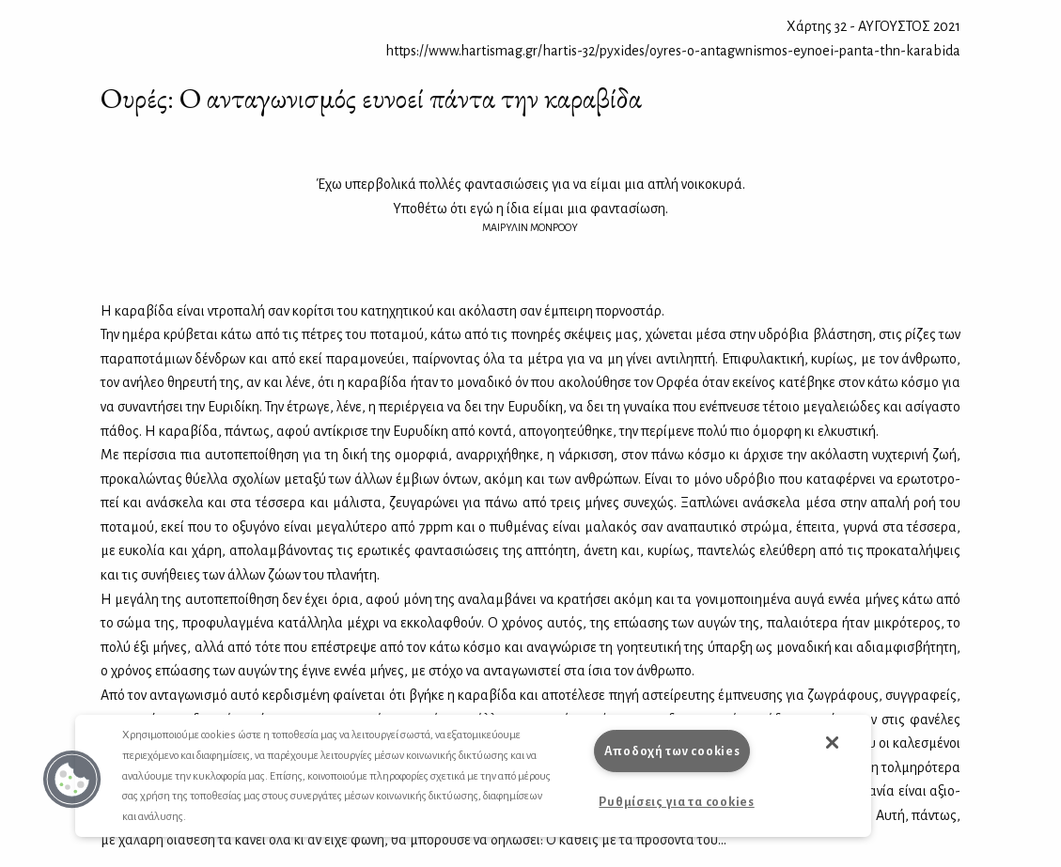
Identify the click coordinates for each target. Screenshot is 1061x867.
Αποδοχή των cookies (672, 751)
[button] (72, 780)
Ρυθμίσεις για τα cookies (676, 802)
